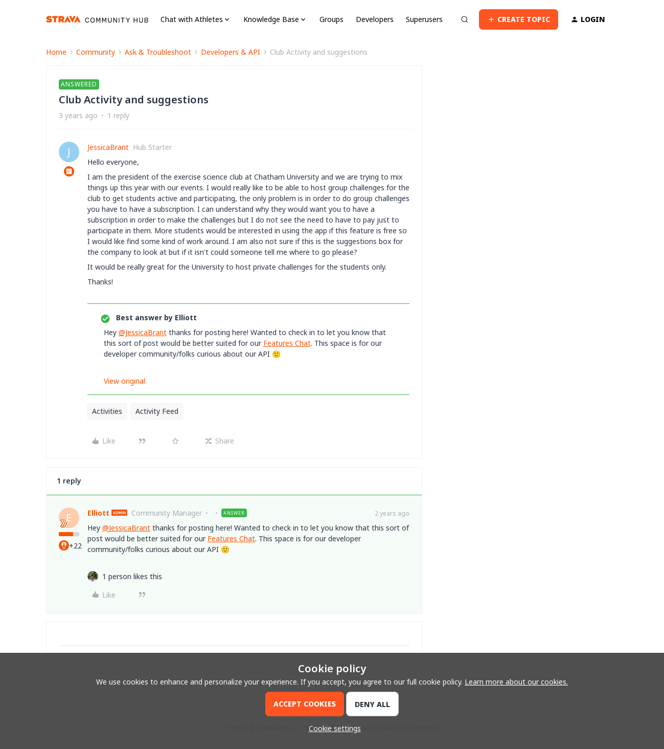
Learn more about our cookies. (516, 682)
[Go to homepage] (97, 19)
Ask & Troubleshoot (158, 52)
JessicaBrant (108, 147)
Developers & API (230, 52)
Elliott (98, 513)
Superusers (424, 19)
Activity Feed (156, 411)
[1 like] (132, 576)
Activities (107, 411)
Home (56, 52)
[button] (518, 19)
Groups (331, 19)
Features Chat (287, 343)
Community (95, 52)
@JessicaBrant (143, 332)
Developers (375, 19)
